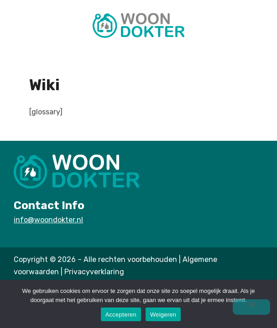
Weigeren (163, 314)
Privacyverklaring (94, 271)
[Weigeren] (251, 307)
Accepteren (120, 314)
